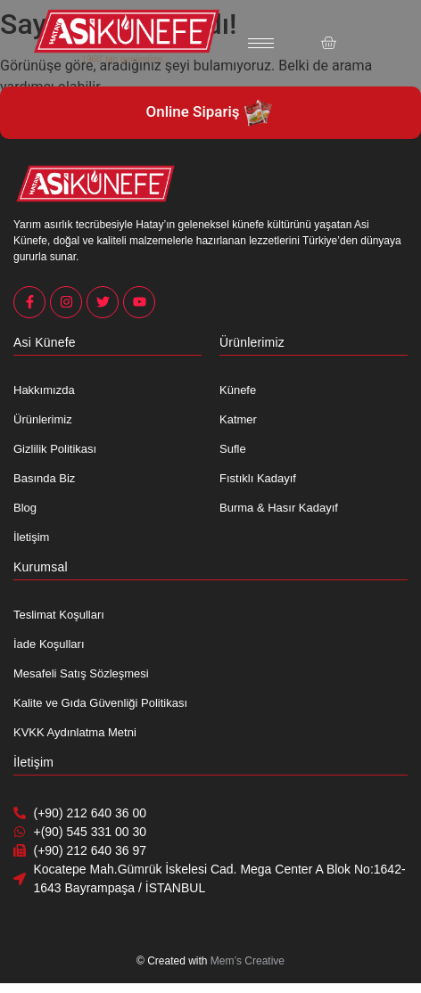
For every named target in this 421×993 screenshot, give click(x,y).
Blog (25, 507)
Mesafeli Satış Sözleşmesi (81, 673)
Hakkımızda (44, 390)
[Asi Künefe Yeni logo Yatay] (126, 31)
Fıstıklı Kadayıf (257, 478)
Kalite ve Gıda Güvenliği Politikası (100, 703)
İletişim (31, 537)
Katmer (238, 419)
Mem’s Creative (247, 961)
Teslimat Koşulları (58, 614)
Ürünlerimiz (42, 419)
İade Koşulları (49, 644)
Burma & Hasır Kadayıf (278, 507)
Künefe (237, 390)
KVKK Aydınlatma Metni (74, 732)
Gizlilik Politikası (54, 448)
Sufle (232, 448)
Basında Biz (44, 478)
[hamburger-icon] (261, 43)
